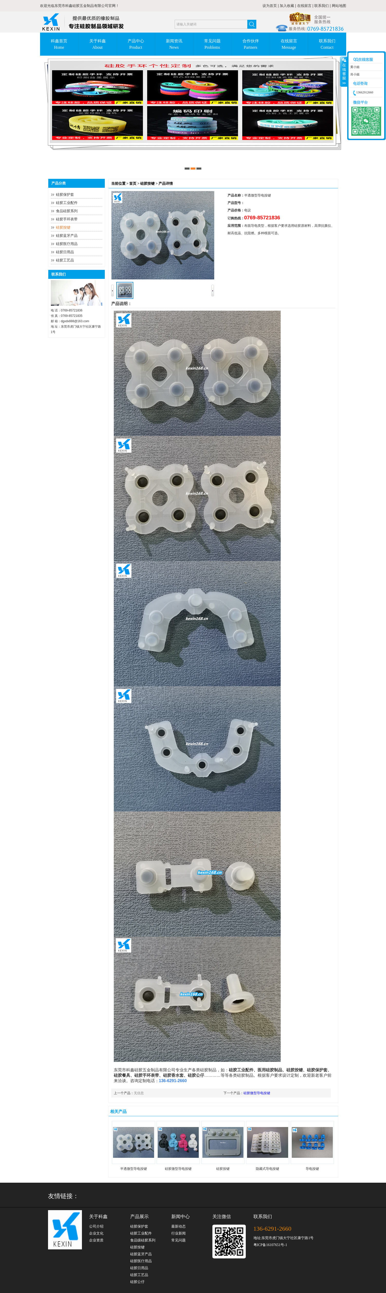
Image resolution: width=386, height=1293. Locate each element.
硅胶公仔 (137, 1282)
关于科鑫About (97, 44)
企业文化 (96, 1233)
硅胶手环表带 (67, 219)
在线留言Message (289, 44)
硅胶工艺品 (65, 260)
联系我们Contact (327, 44)
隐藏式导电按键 (267, 1169)
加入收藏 (287, 6)
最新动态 (178, 1226)
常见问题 (178, 1240)
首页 (132, 183)
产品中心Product (136, 44)
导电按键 (312, 1169)
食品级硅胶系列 (142, 1240)
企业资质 (96, 1240)
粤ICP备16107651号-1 (270, 1245)
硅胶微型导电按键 (256, 1093)
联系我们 (321, 6)
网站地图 (339, 6)
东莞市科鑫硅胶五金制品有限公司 (81, 6)
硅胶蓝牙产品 (67, 236)
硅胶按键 (63, 227)
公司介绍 (96, 1226)
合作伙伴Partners (250, 44)
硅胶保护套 (65, 195)
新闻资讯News (174, 44)
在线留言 (304, 6)
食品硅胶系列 (67, 211)
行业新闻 (178, 1233)
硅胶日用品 (65, 252)
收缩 (343, 71)
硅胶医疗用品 (67, 244)
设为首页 (269, 6)
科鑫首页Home (59, 44)
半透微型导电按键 (133, 1169)
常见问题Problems (212, 44)
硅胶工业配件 (67, 203)
